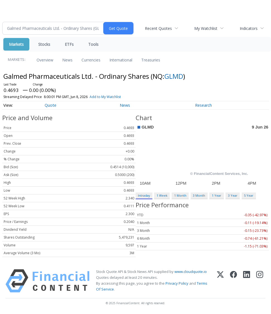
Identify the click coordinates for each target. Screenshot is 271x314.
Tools (93, 44)
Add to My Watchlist (105, 96)
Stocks (44, 44)
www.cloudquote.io (190, 271)
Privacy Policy (177, 283)
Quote (50, 105)
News (67, 60)
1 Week (162, 195)
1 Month (180, 195)
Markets (16, 44)
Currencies (90, 60)
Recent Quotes (158, 28)
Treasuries (150, 60)
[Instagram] (259, 281)
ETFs (69, 44)
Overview (45, 60)
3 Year (233, 195)
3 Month (199, 195)
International (120, 60)
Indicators (249, 28)
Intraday (144, 195)
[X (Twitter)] (220, 281)
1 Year (216, 195)
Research (203, 105)
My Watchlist (205, 28)
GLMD (173, 76)
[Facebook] (233, 281)
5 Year (248, 195)
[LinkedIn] (246, 281)
